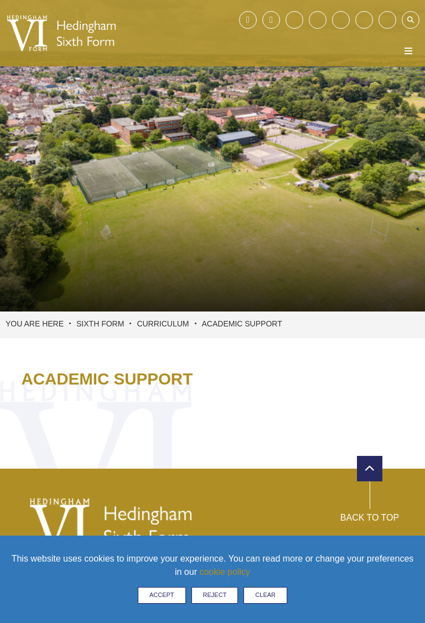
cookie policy (224, 572)
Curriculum (163, 323)
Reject (215, 594)
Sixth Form (100, 323)
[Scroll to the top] (369, 468)
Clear (265, 594)
